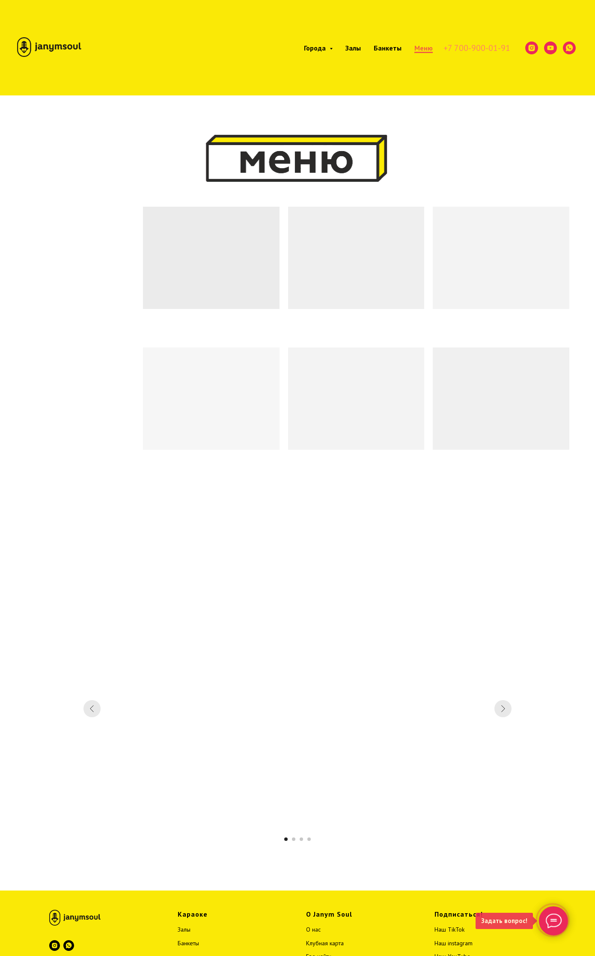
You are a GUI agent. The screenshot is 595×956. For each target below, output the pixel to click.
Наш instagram (453, 943)
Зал (182, 929)
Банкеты (388, 48)
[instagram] (531, 48)
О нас (313, 929)
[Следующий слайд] (503, 708)
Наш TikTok (449, 929)
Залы (353, 48)
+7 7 (451, 47)
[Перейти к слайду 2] (293, 839)
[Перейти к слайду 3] (301, 839)
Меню (423, 48)
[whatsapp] (569, 48)
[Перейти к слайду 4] (309, 839)
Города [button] (315, 48)
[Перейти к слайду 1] (286, 839)
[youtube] (550, 48)
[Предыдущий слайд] (92, 708)
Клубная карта (325, 943)
